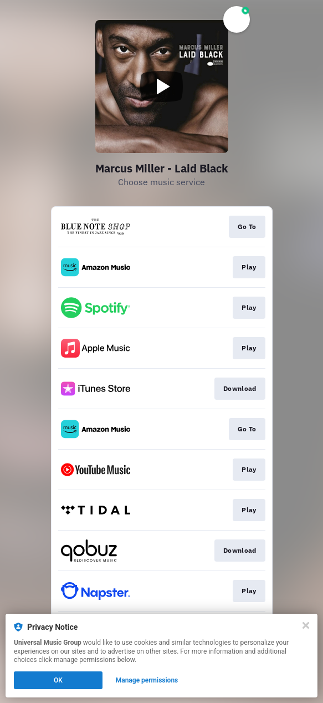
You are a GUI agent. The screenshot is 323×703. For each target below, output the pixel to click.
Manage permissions (147, 680)
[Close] (306, 625)
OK (58, 680)
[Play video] (161, 86)
